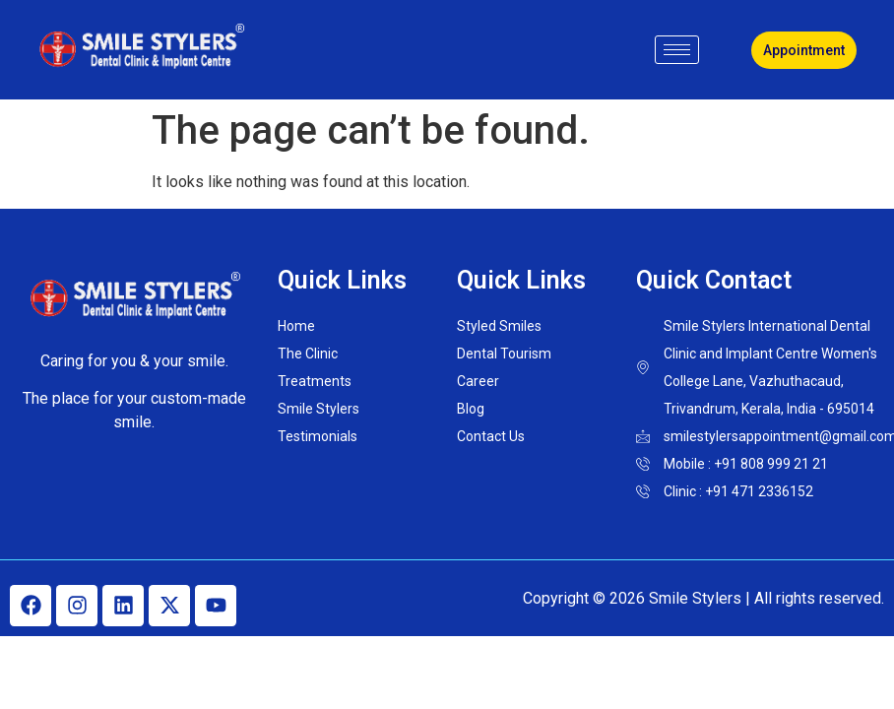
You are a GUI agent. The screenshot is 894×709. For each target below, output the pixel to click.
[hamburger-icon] (677, 49)
